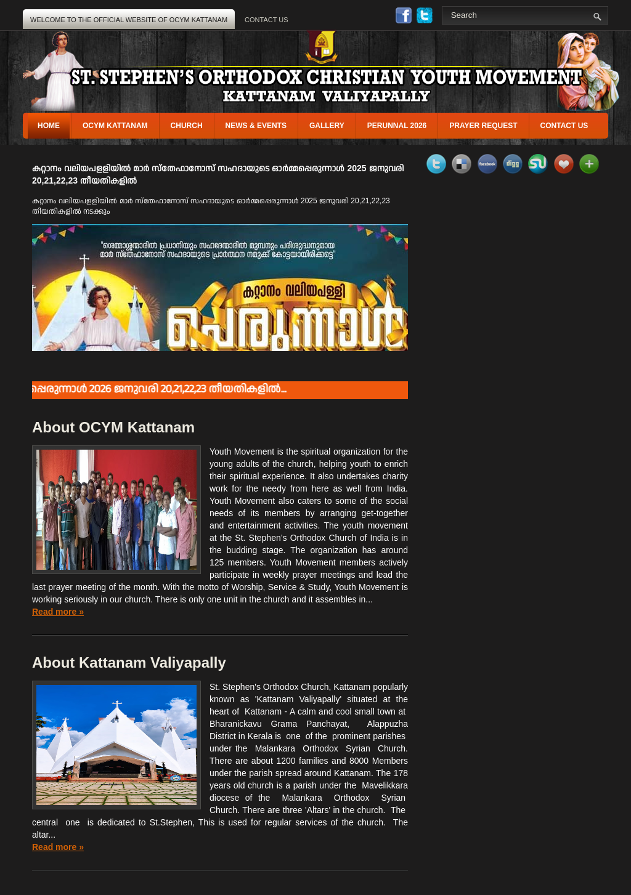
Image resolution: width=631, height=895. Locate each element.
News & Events (256, 125)
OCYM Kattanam (115, 125)
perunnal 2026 (396, 125)
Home (49, 125)
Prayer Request (483, 125)
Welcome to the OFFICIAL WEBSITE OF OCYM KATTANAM (128, 19)
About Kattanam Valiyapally (129, 662)
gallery (326, 125)
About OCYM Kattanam (113, 427)
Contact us (564, 125)
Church (187, 125)
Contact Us (266, 19)
